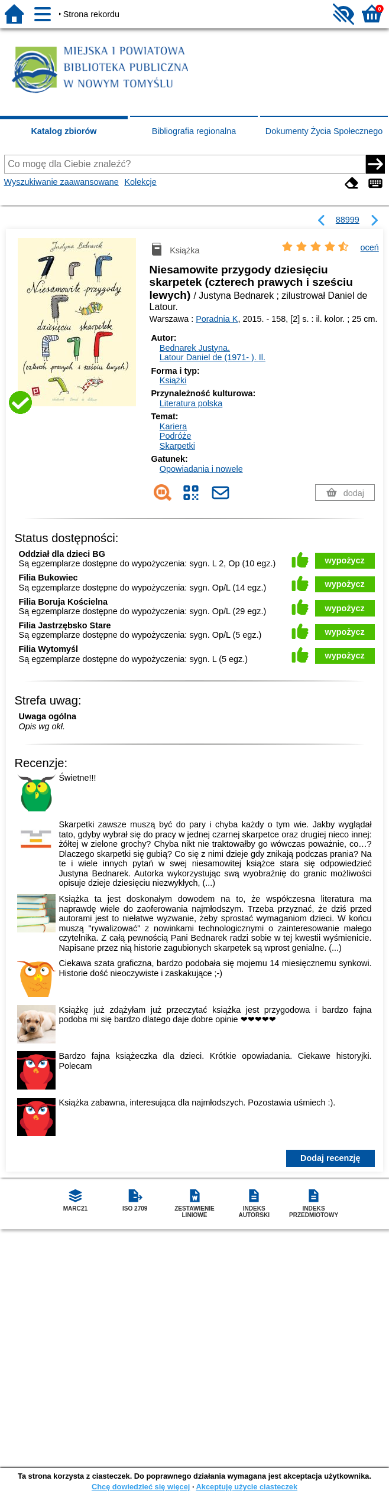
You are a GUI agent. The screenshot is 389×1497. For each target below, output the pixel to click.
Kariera (173, 426)
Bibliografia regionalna (194, 131)
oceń (370, 247)
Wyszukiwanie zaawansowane (61, 182)
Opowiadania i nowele (201, 469)
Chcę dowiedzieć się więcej (141, 1486)
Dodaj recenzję (330, 1158)
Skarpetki (177, 446)
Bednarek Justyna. (195, 348)
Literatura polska (191, 403)
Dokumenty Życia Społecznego (323, 131)
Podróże (176, 436)
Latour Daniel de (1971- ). (212, 357)
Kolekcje (140, 182)
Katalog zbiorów (63, 131)
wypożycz (345, 560)
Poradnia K (217, 319)
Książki (173, 380)
